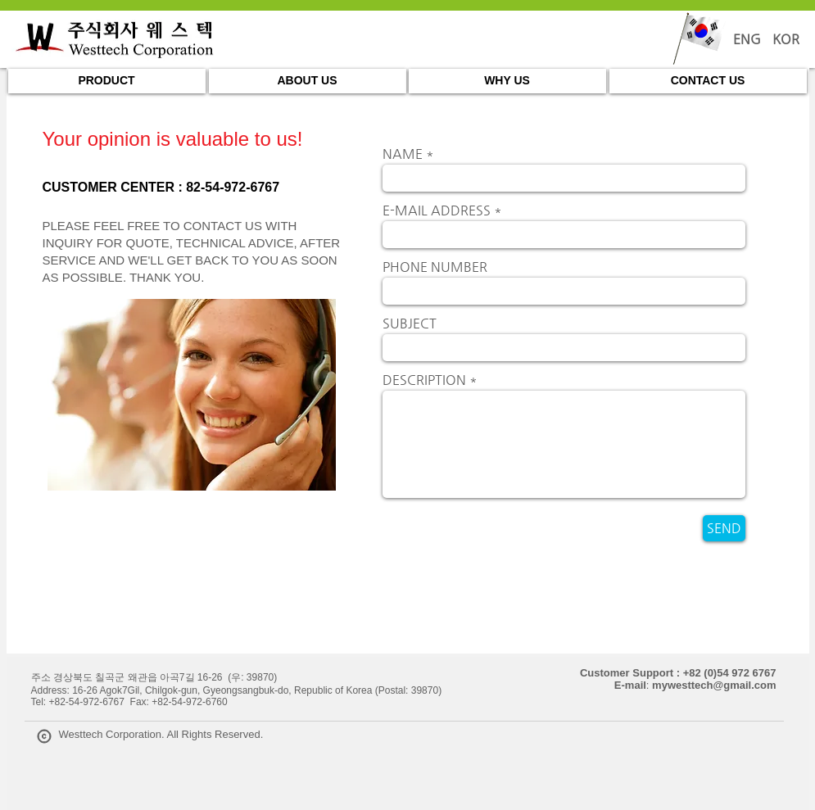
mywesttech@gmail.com (714, 685)
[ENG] (747, 39)
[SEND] (724, 528)
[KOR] (786, 39)
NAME (403, 154)
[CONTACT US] (708, 81)
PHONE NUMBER (435, 267)
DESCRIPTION (424, 380)
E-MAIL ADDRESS (437, 210)
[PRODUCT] (107, 81)
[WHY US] (507, 81)
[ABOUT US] (307, 81)
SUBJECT (410, 323)
